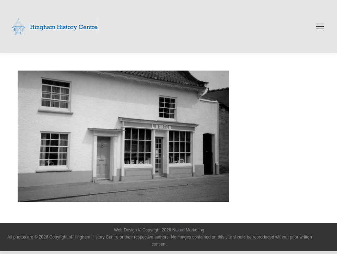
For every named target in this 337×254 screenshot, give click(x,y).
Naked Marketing (188, 230)
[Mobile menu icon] (320, 26)
